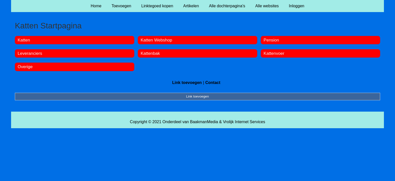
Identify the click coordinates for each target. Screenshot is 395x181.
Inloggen (296, 6)
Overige (25, 66)
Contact (212, 82)
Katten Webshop (156, 40)
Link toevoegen (187, 82)
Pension (271, 40)
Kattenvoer (274, 53)
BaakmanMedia (204, 122)
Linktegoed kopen (157, 6)
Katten (24, 40)
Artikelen (191, 6)
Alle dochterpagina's (227, 6)
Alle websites (267, 6)
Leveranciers (30, 53)
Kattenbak (150, 53)
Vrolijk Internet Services (244, 122)
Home (96, 6)
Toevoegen (121, 6)
